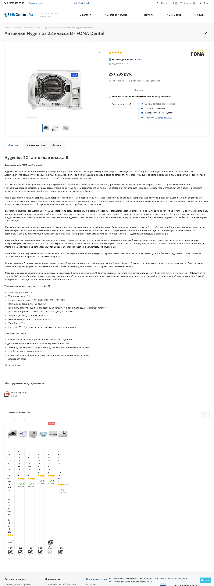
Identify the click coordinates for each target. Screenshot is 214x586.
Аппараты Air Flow (95, 538)
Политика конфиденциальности (136, 581)
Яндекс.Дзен (152, 531)
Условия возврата (54, 530)
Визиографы (92, 542)
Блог (6, 536)
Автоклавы (91, 509)
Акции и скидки (53, 517)
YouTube (144, 531)
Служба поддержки (55, 521)
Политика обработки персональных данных (16, 514)
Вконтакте (130, 531)
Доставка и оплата (163, 117)
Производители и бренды (17, 509)
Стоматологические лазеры (100, 521)
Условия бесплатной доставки (60, 509)
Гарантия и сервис (55, 513)
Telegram (137, 531)
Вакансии (9, 532)
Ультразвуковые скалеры (99, 534)
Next (207, 415)
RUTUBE (159, 531)
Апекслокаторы (94, 525)
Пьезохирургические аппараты (102, 517)
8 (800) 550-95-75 (152, 113)
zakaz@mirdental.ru (82, 3)
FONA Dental (136, 59)
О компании (52, 503)
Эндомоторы (92, 530)
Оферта (8, 520)
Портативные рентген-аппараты (103, 546)
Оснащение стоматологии (101, 503)
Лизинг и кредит (53, 525)
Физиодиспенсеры (95, 513)
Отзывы (8, 528)
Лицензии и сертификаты (17, 524)
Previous (202, 415)
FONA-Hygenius (19, 392)
